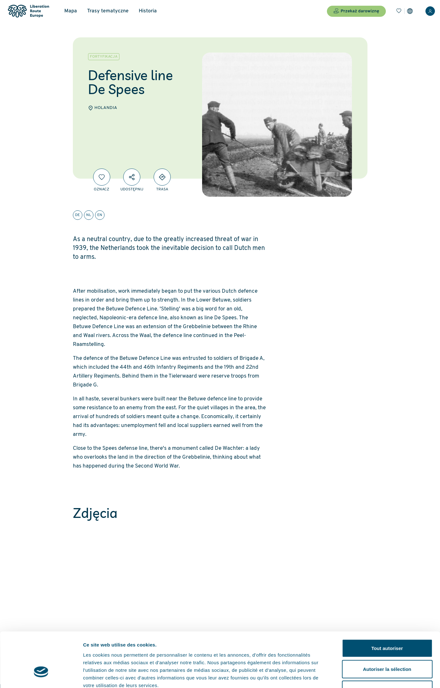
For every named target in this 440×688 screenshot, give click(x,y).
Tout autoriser (387, 605)
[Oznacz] (101, 177)
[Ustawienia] (410, 11)
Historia (148, 11)
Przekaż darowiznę (356, 11)
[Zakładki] (398, 11)
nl (88, 215)
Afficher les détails (349, 675)
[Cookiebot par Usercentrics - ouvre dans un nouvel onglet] (41, 675)
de (77, 215)
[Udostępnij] (131, 177)
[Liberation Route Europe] (28, 11)
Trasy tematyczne (108, 11)
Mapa (70, 11)
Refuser (387, 646)
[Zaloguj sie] (430, 11)
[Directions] (162, 177)
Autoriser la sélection (387, 625)
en (99, 215)
